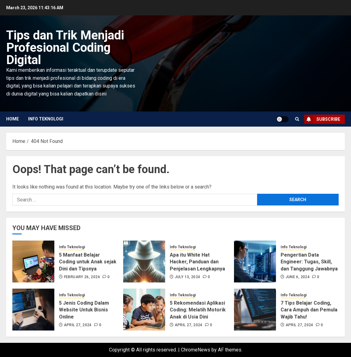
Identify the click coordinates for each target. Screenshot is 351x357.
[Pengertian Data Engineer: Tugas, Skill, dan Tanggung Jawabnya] (255, 261)
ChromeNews (195, 350)
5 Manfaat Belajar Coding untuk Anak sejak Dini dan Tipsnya (87, 262)
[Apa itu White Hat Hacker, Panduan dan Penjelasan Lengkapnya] (144, 261)
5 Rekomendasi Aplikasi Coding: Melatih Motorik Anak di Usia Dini (198, 310)
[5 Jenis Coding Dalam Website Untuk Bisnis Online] (33, 310)
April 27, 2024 (78, 325)
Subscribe (322, 119)
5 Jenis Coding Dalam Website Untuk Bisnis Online (84, 310)
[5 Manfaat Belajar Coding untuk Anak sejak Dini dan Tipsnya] (33, 261)
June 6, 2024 (298, 277)
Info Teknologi (45, 118)
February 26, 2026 (82, 277)
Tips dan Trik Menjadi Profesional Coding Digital (65, 47)
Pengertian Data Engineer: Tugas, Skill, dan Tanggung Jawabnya (309, 262)
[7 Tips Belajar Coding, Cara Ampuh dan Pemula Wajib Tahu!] (255, 310)
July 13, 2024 (187, 277)
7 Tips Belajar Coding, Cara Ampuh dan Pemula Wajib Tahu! (309, 310)
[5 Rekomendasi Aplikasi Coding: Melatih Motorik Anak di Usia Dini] (144, 310)
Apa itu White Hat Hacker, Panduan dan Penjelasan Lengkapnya (197, 262)
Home (12, 118)
